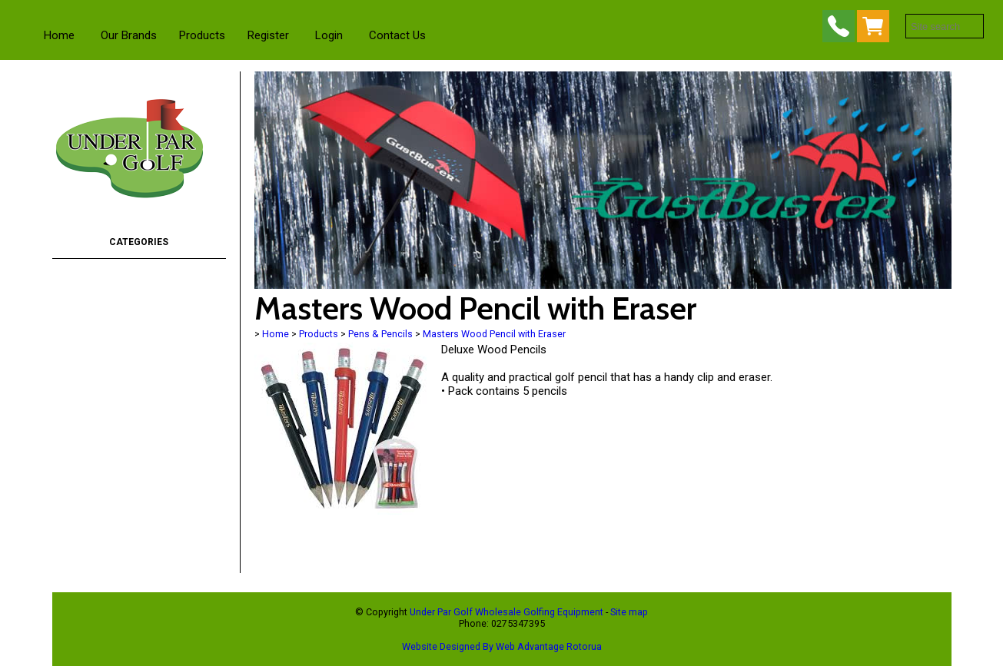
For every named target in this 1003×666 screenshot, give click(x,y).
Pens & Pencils (380, 334)
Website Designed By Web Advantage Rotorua (502, 646)
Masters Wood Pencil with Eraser (494, 334)
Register (268, 35)
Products (202, 35)
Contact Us (397, 35)
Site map (629, 612)
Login (329, 35)
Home (59, 35)
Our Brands (129, 35)
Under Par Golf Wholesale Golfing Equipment (506, 612)
